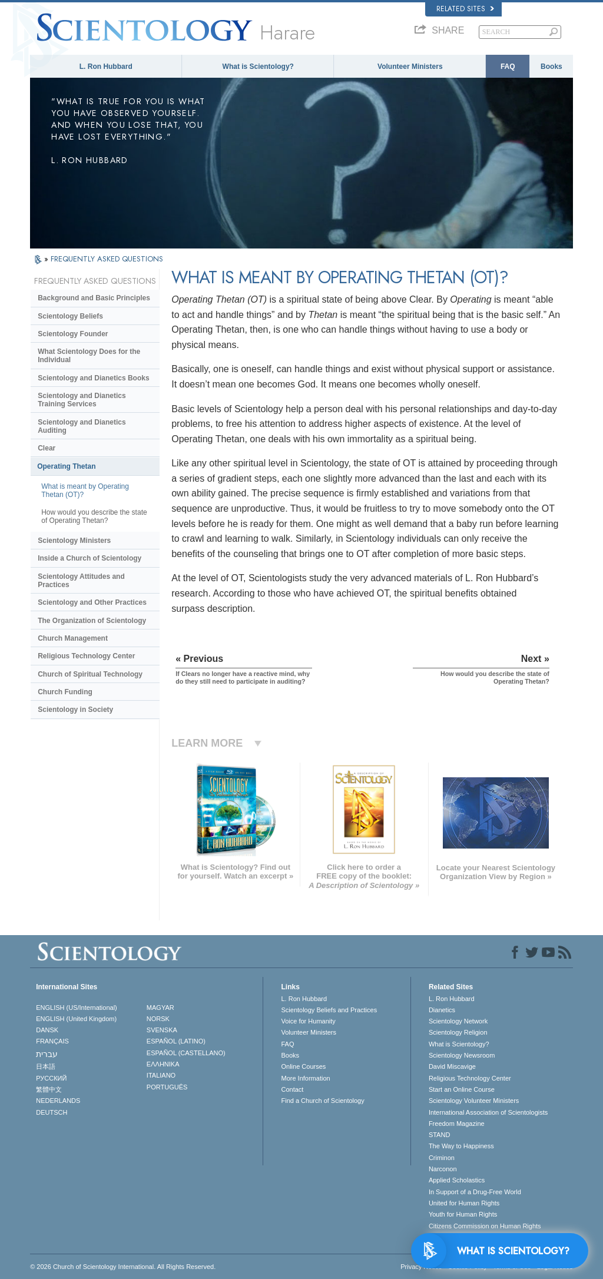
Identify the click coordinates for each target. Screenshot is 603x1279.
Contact (292, 1089)
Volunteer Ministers (409, 66)
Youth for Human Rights (463, 1214)
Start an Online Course (462, 1089)
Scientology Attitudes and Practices (81, 580)
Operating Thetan (66, 466)
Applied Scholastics (457, 1180)
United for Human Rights (464, 1203)
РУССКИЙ (51, 1078)
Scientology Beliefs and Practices (329, 1009)
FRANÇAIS (52, 1041)
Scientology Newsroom (462, 1055)
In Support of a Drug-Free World (475, 1191)
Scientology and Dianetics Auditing (81, 426)
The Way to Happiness (461, 1145)
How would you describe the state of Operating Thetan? (94, 516)
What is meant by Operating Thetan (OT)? (85, 490)
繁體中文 (49, 1089)
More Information (305, 1078)
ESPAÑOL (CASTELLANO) (186, 1052)
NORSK (158, 1018)
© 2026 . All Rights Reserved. (123, 1266)
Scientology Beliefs (70, 316)
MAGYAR (160, 1007)
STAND (439, 1134)
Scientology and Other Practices (92, 602)
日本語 (45, 1066)
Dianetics (442, 1009)
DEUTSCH (51, 1112)
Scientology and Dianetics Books (93, 378)
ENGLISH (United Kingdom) (76, 1018)
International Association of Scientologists (488, 1112)
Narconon (443, 1168)
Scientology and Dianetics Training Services (81, 400)
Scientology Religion (458, 1032)
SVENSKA (162, 1029)
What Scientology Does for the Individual (89, 355)
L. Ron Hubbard (105, 66)
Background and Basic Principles (94, 298)
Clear (46, 448)
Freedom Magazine (457, 1123)
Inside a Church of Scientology (89, 558)
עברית (47, 1054)
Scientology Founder (73, 334)
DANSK (47, 1029)
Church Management (73, 638)
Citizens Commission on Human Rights (485, 1226)
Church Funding (65, 692)
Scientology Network (458, 1021)
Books (551, 66)
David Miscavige (452, 1066)
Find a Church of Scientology (322, 1100)
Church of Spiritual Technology (90, 674)
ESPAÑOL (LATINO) (176, 1041)
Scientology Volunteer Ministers (474, 1100)
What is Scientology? (258, 66)
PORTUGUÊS (167, 1087)
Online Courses (303, 1066)
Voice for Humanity (308, 1021)
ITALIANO (161, 1075)
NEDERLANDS (58, 1100)
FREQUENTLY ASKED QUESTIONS (107, 258)
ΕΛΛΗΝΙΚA (163, 1064)
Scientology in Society (75, 709)
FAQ (508, 66)
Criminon (442, 1157)
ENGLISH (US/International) (76, 1007)
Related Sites (465, 9)
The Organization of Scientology (92, 621)
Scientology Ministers (74, 540)
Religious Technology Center (86, 656)
